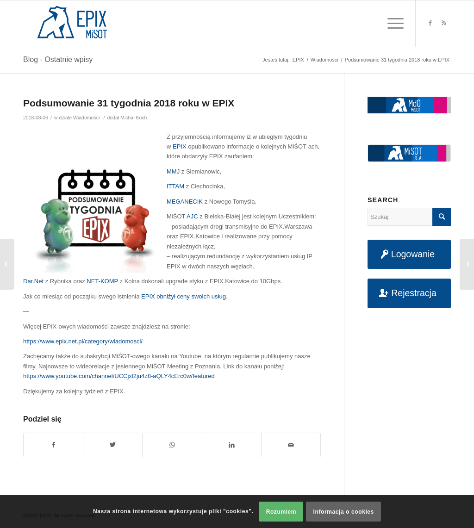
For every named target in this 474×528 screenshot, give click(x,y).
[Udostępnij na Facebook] (53, 445)
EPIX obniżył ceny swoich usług (183, 296)
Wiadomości (86, 117)
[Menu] (392, 23)
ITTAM (175, 186)
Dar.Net (33, 281)
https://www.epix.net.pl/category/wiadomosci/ (83, 341)
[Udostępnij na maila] (291, 445)
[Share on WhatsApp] (172, 445)
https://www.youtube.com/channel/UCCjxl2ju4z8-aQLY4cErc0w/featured (119, 376)
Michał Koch (133, 117)
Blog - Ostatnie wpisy (58, 59)
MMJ (173, 171)
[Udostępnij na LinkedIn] (231, 445)
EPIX (180, 146)
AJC (192, 216)
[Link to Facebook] (430, 23)
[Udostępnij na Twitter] (112, 445)
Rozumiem (281, 512)
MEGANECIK (185, 201)
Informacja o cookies (343, 512)
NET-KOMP (102, 281)
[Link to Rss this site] (444, 23)
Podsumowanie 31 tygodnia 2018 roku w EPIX (128, 103)
